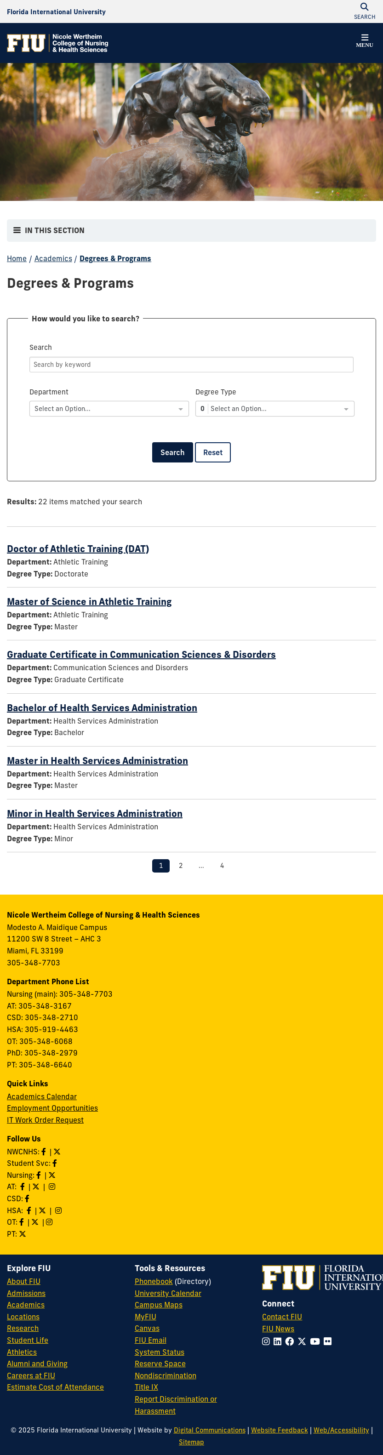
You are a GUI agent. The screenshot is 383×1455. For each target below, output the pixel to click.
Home (17, 258)
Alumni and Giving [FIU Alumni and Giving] (37, 1363)
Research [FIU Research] (23, 1328)
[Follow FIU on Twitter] (303, 1341)
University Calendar (168, 1293)
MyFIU (145, 1316)
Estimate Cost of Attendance (55, 1387)
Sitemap (191, 1442)
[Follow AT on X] (36, 1186)
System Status (159, 1352)
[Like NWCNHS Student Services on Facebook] (55, 1163)
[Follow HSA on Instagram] (59, 1210)
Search (172, 452)
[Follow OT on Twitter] (35, 1222)
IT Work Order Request (45, 1119)
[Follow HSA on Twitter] (43, 1210)
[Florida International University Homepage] (56, 11)
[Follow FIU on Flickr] (329, 1341)
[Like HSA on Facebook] (30, 1210)
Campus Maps (159, 1304)
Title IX (146, 1387)
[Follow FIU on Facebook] (291, 1341)
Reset (213, 452)
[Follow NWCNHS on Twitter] (58, 1151)
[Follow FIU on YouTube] (317, 1341)
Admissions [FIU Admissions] (26, 1293)
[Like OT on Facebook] (22, 1222)
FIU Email (150, 1340)
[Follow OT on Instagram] (50, 1222)
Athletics (22, 1352)
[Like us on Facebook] (28, 1198)
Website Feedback (279, 1430)
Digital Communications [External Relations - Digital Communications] (210, 1430)
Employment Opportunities (52, 1108)
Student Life (27, 1340)
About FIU (23, 1281)
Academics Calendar (42, 1096)
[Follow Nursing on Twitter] (52, 1175)
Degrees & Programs (115, 258)
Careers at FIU (31, 1375)
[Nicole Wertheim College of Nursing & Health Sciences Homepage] (57, 43)
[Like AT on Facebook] (23, 1186)
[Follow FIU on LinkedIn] (279, 1341)
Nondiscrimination (165, 1375)
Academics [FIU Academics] (26, 1304)
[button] (364, 42)
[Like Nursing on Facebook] (39, 1175)
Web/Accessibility (341, 1430)
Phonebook (154, 1281)
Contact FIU (282, 1316)
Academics (53, 258)
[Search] (191, 364)
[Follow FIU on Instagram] (268, 1341)
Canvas (147, 1328)
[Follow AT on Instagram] (53, 1186)
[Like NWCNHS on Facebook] (44, 1151)
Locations (23, 1316)
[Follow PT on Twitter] (23, 1233)
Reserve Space (160, 1363)
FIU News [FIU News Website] (278, 1328)
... (201, 866)
